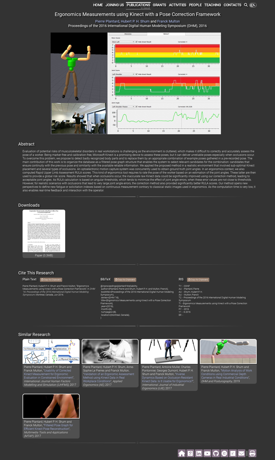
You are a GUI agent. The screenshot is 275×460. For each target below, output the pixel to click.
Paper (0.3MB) (44, 255)
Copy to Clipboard (51, 279)
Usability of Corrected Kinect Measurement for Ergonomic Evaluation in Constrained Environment (48, 374)
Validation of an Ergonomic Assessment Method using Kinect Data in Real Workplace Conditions (108, 377)
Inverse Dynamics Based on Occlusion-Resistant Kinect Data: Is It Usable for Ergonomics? (167, 377)
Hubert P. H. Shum (135, 21)
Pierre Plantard (107, 21)
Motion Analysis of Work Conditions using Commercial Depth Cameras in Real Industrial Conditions (226, 374)
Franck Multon (168, 21)
